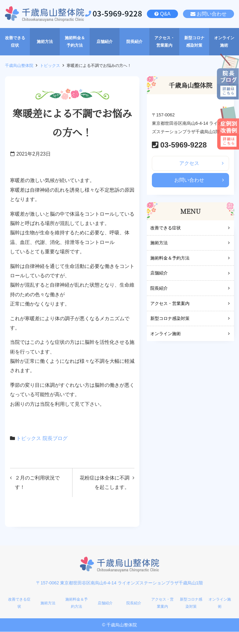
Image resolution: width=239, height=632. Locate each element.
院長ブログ (55, 438)
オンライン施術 (165, 333)
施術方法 (159, 243)
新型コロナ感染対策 (170, 318)
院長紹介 (159, 288)
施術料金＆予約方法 (170, 258)
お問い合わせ (212, 13)
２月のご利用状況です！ (37, 482)
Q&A (165, 13)
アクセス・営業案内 (170, 303)
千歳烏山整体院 (19, 65)
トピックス (50, 65)
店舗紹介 (159, 273)
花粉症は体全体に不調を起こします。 (104, 482)
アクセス (189, 163)
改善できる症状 (165, 228)
